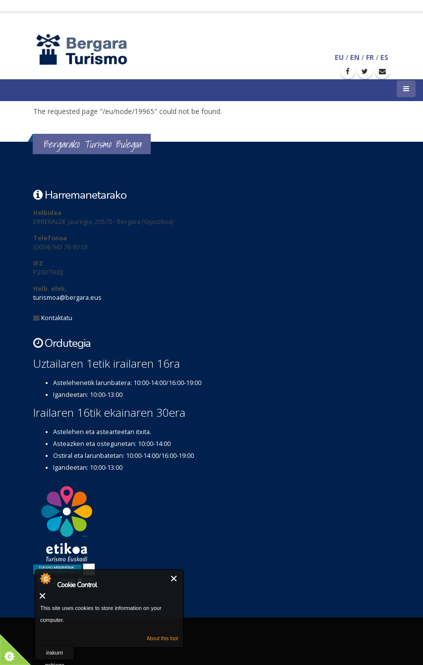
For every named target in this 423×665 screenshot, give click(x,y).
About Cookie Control (45, 578)
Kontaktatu (56, 318)
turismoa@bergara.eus (67, 297)
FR (370, 57)
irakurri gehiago (54, 655)
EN (355, 57)
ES (384, 57)
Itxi (174, 578)
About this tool (162, 638)
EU (339, 57)
